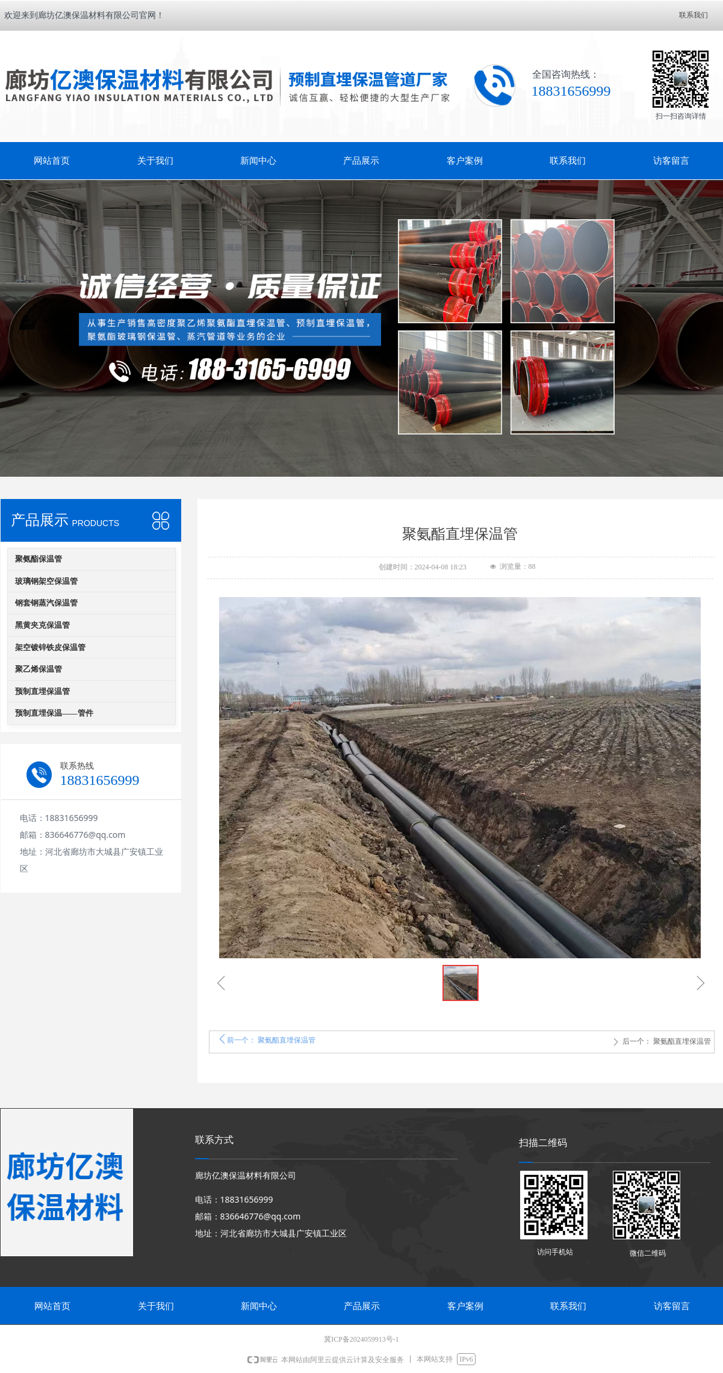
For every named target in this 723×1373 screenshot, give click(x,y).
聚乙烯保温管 (38, 669)
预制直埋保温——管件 (54, 712)
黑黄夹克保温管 (42, 625)
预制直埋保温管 (42, 691)
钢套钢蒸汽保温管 (46, 602)
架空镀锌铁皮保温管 (50, 647)
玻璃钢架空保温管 (46, 581)
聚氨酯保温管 (38, 558)
